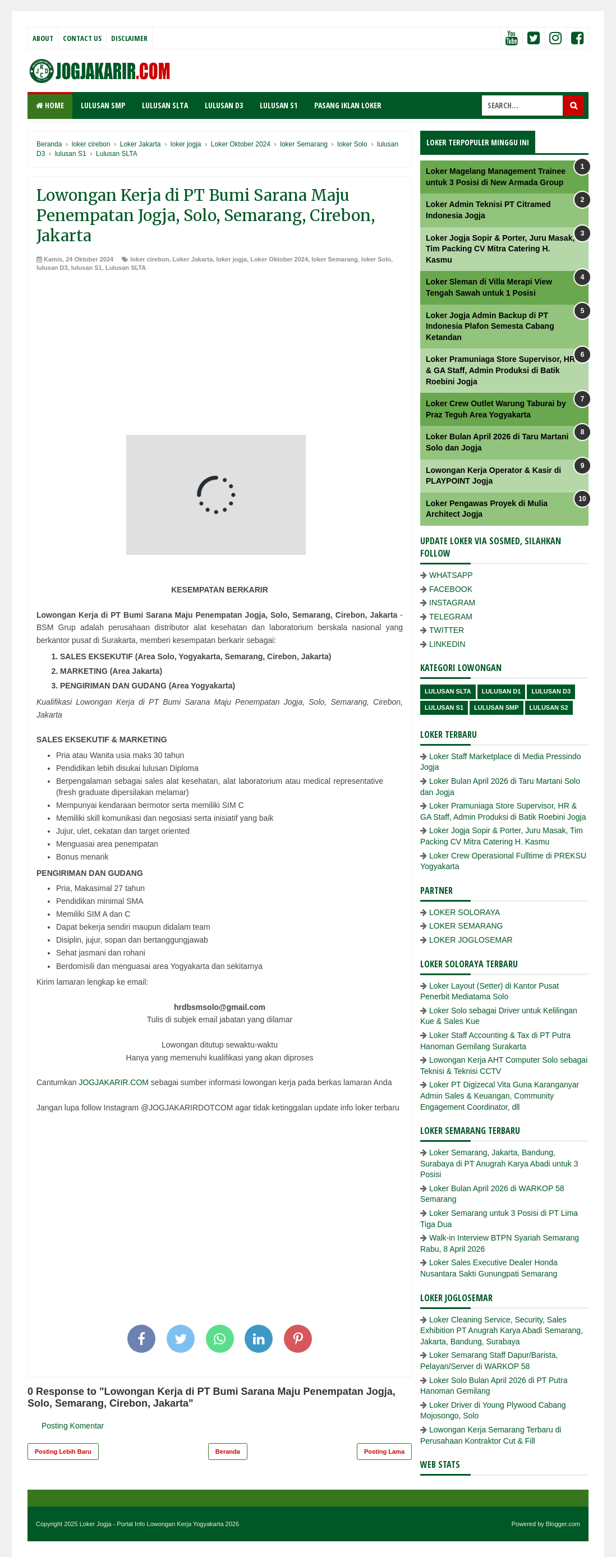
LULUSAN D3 (224, 105)
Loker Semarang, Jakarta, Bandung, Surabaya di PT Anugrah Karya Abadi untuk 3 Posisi (499, 1163)
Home (50, 105)
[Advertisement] (219, 356)
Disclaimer (129, 38)
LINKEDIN (447, 644)
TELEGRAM (450, 616)
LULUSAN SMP (103, 105)
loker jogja (231, 259)
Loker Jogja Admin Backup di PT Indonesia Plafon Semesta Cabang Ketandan (490, 326)
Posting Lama (384, 1451)
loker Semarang (334, 259)
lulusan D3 (52, 267)
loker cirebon (149, 259)
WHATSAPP (451, 575)
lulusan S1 (86, 267)
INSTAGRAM (452, 602)
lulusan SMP (496, 707)
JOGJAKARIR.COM (113, 1082)
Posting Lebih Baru (63, 1451)
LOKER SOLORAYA (464, 912)
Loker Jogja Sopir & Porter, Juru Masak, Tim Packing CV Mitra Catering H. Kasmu (500, 248)
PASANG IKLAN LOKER (347, 105)
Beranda (227, 1451)
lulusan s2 (549, 707)
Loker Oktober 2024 (279, 259)
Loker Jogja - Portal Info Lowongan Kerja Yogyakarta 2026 (159, 1524)
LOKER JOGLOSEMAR (471, 939)
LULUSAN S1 (278, 105)
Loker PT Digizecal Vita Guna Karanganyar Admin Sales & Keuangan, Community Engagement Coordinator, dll (499, 1095)
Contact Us (82, 38)
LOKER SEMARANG (466, 925)
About (43, 38)
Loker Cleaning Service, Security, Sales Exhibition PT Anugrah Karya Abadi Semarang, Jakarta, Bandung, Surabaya (501, 1330)
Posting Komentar (73, 1425)
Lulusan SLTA (125, 267)
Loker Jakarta (193, 259)
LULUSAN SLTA (165, 105)
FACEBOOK (450, 589)
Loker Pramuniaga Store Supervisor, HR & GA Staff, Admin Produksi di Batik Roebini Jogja (500, 370)
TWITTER (446, 630)
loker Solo (376, 259)
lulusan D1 (501, 691)
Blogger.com (563, 1524)
